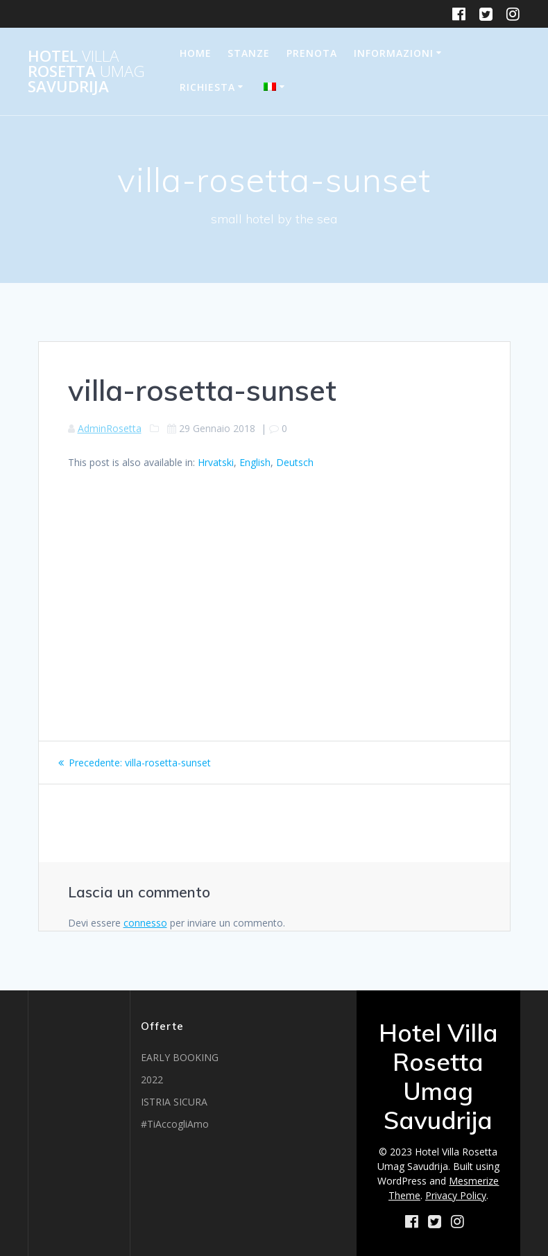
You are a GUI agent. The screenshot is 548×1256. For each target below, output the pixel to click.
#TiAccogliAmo (175, 1123)
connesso (145, 922)
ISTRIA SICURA (174, 1101)
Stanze (249, 53)
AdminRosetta (110, 428)
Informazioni (394, 53)
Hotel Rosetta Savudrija (86, 72)
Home (196, 53)
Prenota (311, 53)
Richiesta (207, 87)
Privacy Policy (455, 1195)
